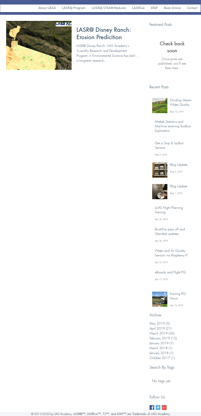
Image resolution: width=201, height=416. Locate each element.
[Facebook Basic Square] (152, 407)
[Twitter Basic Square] (158, 407)
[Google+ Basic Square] (164, 407)
